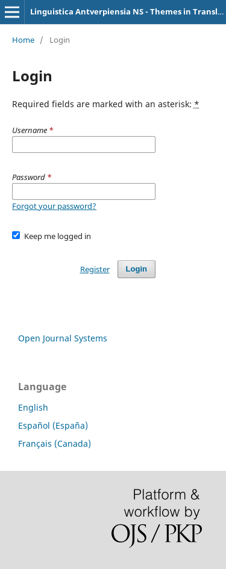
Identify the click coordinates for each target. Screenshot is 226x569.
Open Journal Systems (62, 338)
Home (23, 39)
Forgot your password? (54, 206)
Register (95, 269)
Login (136, 268)
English (33, 407)
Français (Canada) (54, 443)
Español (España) (53, 425)
